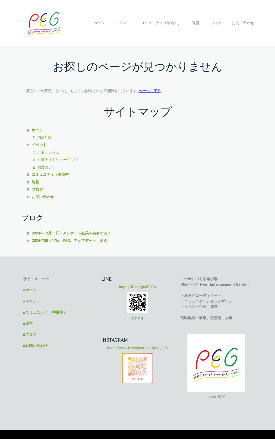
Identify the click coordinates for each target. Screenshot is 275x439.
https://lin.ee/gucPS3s (137, 287)
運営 (195, 23)
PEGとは (44, 137)
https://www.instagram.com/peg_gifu (137, 348)
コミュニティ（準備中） (161, 23)
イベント (122, 23)
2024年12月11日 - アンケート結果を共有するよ (71, 233)
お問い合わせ (243, 23)
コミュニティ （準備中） (46, 312)
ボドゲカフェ (48, 152)
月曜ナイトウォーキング (57, 159)
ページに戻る (150, 91)
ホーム (98, 23)
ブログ (215, 23)
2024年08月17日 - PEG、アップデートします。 (71, 240)
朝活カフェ (46, 167)
